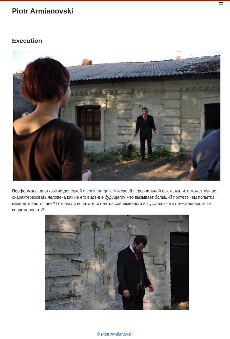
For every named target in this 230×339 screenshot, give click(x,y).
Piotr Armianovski (42, 11)
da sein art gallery (99, 191)
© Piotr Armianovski (115, 334)
